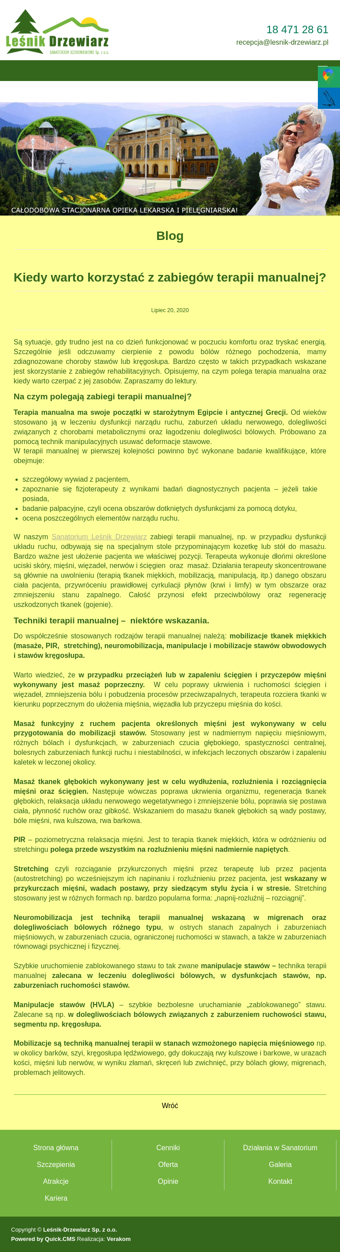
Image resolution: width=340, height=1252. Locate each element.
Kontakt (280, 1181)
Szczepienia (56, 1164)
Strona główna (55, 1148)
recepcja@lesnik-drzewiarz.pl (282, 42)
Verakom (119, 1239)
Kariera (56, 1198)
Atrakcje (56, 1181)
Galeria (280, 1164)
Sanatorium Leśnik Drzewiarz (99, 537)
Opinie (168, 1181)
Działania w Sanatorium (280, 1148)
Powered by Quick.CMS (43, 1239)
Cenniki (168, 1148)
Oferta (168, 1164)
